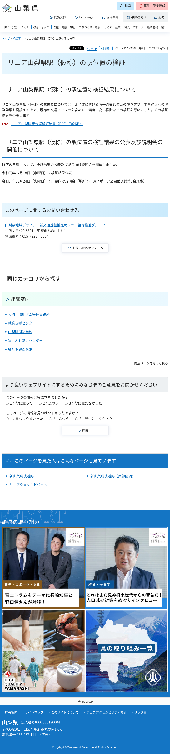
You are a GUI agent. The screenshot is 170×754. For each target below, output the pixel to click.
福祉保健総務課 (20, 349)
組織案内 (18, 38)
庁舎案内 (11, 712)
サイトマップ (34, 712)
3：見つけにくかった (95, 418)
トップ (6, 38)
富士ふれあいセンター (25, 340)
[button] (152, 6)
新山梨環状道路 (21, 476)
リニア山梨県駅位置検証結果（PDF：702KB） (47, 123)
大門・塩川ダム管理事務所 (29, 314)
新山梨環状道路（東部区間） (112, 476)
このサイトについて (65, 712)
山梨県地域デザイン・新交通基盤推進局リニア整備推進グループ (55, 225)
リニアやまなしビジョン (28, 484)
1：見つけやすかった (26, 418)
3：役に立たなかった (85, 403)
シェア (92, 48)
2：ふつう (51, 403)
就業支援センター (22, 323)
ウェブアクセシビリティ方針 (107, 712)
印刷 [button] (108, 48)
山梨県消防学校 (20, 331)
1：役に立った (21, 403)
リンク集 (140, 712)
